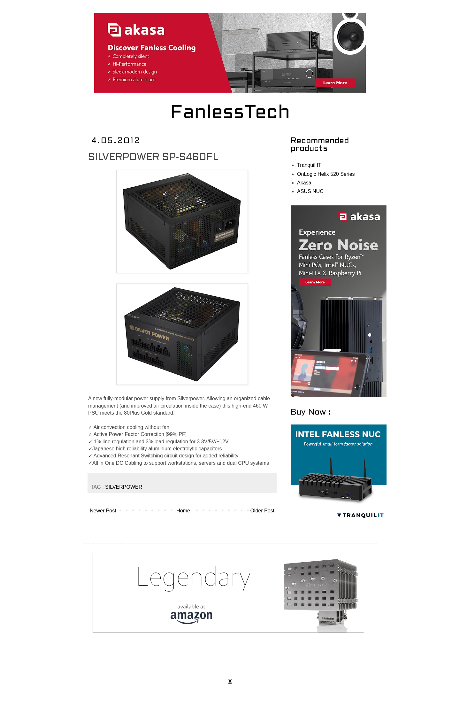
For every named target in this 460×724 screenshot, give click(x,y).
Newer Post (103, 510)
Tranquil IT (309, 165)
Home (183, 510)
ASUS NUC (310, 191)
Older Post (262, 510)
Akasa (304, 182)
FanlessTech (230, 113)
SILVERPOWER (123, 487)
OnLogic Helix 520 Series (326, 174)
